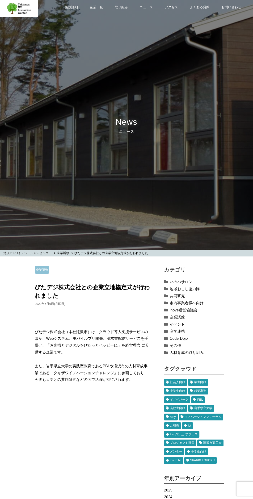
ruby (173, 417)
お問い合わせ (231, 7)
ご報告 (174, 425)
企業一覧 (96, 7)
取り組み (121, 7)
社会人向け (177, 382)
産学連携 (177, 331)
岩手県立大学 (203, 408)
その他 (175, 346)
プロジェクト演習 (182, 442)
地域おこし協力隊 (185, 289)
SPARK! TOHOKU (202, 460)
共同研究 (177, 296)
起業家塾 (200, 391)
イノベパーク (179, 399)
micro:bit (175, 460)
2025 (168, 490)
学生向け (200, 382)
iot (189, 425)
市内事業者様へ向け (187, 303)
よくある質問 (200, 7)
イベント (177, 324)
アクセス (171, 7)
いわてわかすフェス (184, 434)
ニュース (146, 7)
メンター (176, 451)
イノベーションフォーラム (203, 417)
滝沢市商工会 (212, 442)
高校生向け (177, 408)
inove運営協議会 (184, 310)
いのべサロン (181, 282)
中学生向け (198, 451)
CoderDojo (179, 338)
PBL (200, 399)
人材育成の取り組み (187, 353)
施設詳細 (71, 7)
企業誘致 (42, 270)
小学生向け (177, 391)
